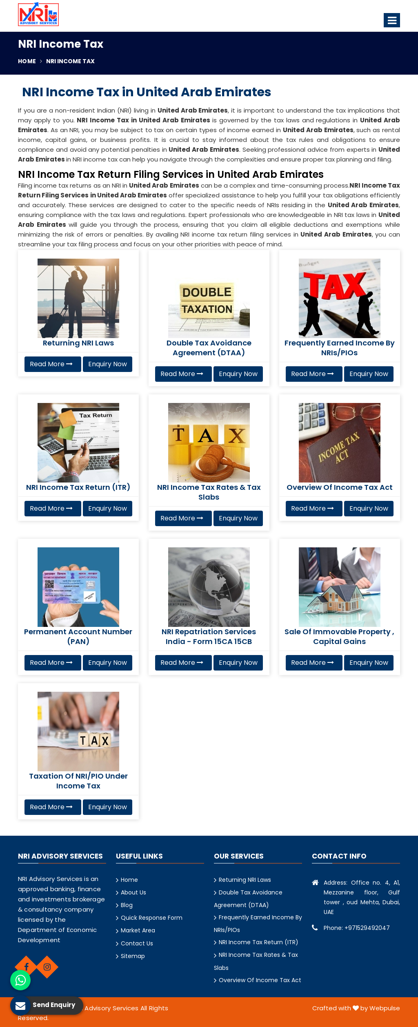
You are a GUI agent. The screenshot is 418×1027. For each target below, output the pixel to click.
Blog (127, 905)
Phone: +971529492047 (357, 928)
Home (27, 61)
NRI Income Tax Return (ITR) (258, 942)
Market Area (138, 930)
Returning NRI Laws (245, 880)
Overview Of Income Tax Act (260, 980)
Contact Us (137, 943)
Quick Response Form (151, 918)
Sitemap (133, 956)
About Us (133, 892)
